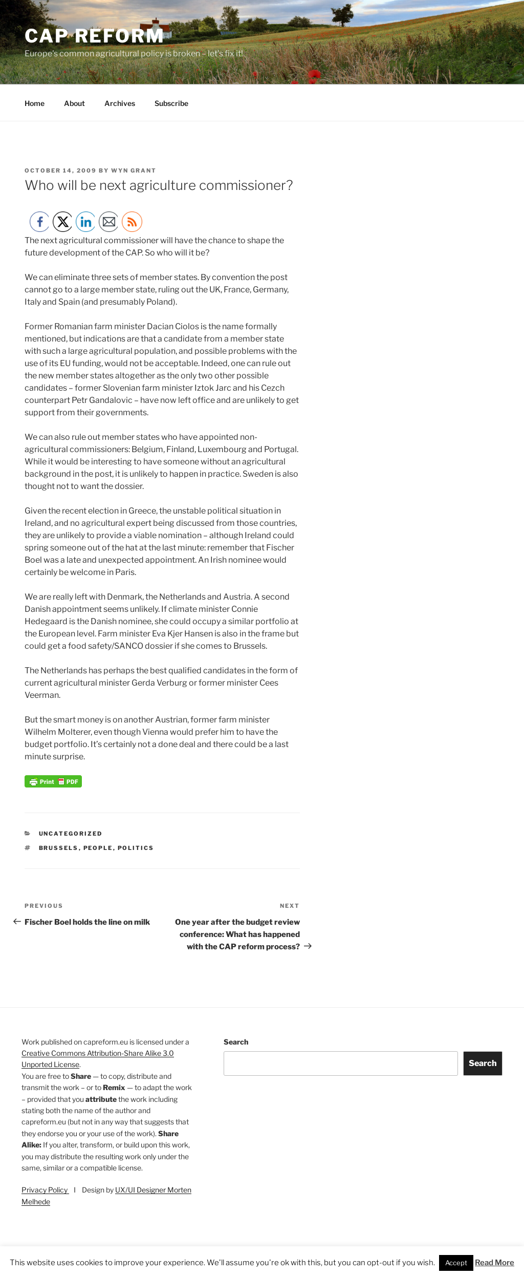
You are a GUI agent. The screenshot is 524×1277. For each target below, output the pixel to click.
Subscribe (171, 103)
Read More (494, 1262)
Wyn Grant (134, 170)
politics (136, 848)
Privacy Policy (45, 1189)
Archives (119, 103)
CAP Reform (95, 36)
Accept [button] (456, 1263)
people (98, 848)
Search (236, 1041)
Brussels (59, 848)
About (74, 103)
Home (35, 103)
